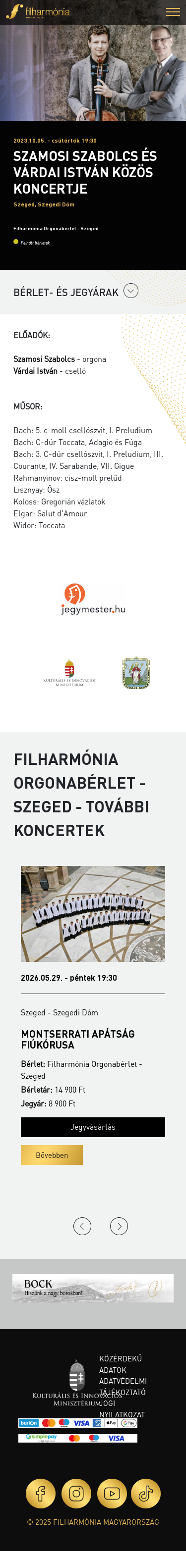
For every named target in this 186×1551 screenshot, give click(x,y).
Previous (82, 1226)
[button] (173, 13)
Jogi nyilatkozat (122, 1408)
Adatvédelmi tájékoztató (123, 1386)
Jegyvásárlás (93, 1126)
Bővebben (52, 1155)
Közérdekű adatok (120, 1364)
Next (119, 1226)
